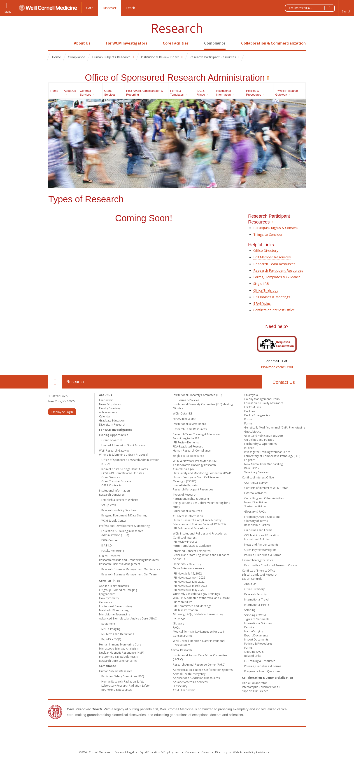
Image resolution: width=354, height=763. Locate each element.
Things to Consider (268, 234)
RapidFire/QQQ (111, 639)
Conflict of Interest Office (258, 477)
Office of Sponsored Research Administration (175, 77)
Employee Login (62, 412)
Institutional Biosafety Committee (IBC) (197, 395)
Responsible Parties (257, 525)
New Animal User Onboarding (263, 464)
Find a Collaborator (254, 683)
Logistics (249, 460)
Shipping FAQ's (253, 652)
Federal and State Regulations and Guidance (201, 555)
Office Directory (265, 250)
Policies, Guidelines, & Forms (262, 555)
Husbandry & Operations (260, 444)
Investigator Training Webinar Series (267, 452)
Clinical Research (110, 556)
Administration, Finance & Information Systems (203, 670)
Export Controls (252, 579)
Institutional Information (114, 490)
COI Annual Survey (256, 483)
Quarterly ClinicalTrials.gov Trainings (196, 594)
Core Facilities (176, 43)
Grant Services (110, 477)
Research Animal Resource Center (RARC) (199, 664)
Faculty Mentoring (112, 551)
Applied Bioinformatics (114, 586)
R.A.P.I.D (106, 545)
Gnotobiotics (252, 431)
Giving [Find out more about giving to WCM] (205, 752)
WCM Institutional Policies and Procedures (200, 533)
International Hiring (256, 605)
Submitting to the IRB (186, 438)
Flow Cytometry (109, 598)
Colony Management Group (262, 399)
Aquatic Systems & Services (190, 682)
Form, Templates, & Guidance (192, 546)
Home (53, 43)
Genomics (105, 602)
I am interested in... (311, 8)
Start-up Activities (255, 506)
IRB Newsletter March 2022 (190, 586)
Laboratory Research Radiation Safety (125, 686)
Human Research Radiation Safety (122, 681)
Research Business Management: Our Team (129, 574)
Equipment (108, 624)
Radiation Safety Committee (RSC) (122, 676)
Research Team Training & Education (196, 434)
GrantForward (110, 440)
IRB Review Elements (186, 442)
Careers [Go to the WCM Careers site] (190, 752)
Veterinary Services (256, 472)
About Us (82, 43)
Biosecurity (180, 686)
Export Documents (256, 635)
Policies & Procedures (258, 643)
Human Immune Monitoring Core (120, 644)
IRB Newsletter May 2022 (188, 590)
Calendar (105, 416)
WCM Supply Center (113, 521)
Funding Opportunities (113, 435)
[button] (346, 8)
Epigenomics (107, 594)
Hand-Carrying (253, 631)
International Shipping (258, 623)
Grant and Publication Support (263, 436)
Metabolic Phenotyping (113, 610)
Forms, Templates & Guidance (276, 277)
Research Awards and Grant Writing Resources (128, 560)
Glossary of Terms (256, 521)
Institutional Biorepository (116, 606)
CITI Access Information (188, 516)
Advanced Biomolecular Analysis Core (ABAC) (128, 618)
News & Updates (110, 404)
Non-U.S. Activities (255, 502)
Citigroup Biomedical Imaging (118, 590)
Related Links (252, 656)
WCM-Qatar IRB (183, 413)
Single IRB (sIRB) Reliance (188, 456)
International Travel (256, 599)
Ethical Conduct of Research (259, 575)
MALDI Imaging (110, 629)
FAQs (176, 627)
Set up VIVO (108, 505)
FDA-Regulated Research (188, 446)
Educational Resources (187, 511)
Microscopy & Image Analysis (117, 648)
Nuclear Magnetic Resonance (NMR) (121, 653)
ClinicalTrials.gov (265, 290)
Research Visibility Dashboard (120, 510)
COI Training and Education (261, 535)
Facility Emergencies (257, 415)
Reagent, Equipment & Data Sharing (124, 515)
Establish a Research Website (119, 500)
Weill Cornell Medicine (144, 736)
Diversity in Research (112, 424)
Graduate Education (112, 420)
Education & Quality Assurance (263, 403)
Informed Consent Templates (191, 551)
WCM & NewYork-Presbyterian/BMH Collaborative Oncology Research (196, 463)
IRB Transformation (185, 610)
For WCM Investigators (126, 43)
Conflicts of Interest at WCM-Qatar (266, 488)
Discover (109, 7)
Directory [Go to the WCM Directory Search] (221, 752)
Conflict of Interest (184, 537)
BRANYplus (262, 303)
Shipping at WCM (255, 615)
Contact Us (283, 382)
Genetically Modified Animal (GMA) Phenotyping (274, 427)
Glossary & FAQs (255, 511)
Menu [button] (8, 12)
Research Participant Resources (278, 270)
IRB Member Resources (272, 257)
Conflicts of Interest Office (274, 310)
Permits (249, 627)
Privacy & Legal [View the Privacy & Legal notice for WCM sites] (124, 752)
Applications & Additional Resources (196, 678)
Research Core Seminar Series (118, 661)
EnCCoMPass (252, 407)
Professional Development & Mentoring (124, 526)
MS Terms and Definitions (117, 634)
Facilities (249, 411)
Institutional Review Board (189, 424)
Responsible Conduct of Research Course (270, 565)
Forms (248, 419)
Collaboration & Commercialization (273, 43)
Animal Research (181, 650)
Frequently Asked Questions (262, 517)
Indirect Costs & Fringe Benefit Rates (124, 469)
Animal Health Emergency (189, 674)
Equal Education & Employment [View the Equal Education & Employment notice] (159, 752)
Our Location (55, 382)
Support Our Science (255, 691)
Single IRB (261, 283)
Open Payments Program (260, 550)
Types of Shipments (256, 619)
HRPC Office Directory (187, 564)
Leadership (106, 400)
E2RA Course (109, 540)
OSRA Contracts (111, 485)
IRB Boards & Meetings (271, 296)
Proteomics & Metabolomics (117, 657)
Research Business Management (119, 564)
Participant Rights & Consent (275, 227)
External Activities (255, 493)
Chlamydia (251, 395)
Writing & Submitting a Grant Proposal (123, 455)
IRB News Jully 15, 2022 (187, 573)
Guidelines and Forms (258, 530)
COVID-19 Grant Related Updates (122, 473)
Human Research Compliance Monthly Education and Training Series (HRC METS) (199, 522)
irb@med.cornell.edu (277, 367)
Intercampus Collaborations (260, 687)
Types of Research (184, 495)
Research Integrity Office (257, 560)
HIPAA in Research (184, 419)
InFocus (249, 448)
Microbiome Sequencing (114, 614)
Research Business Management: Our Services (130, 569)
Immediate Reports (185, 485)
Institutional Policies (257, 539)
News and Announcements (261, 544)
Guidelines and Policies (259, 440)
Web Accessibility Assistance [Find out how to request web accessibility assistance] (251, 752)
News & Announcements (188, 568)
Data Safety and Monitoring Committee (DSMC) (202, 473)
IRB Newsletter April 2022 (189, 577)
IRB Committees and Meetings (192, 606)
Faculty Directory (110, 408)
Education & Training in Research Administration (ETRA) (122, 533)
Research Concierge (112, 495)
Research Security (255, 594)
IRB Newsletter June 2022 (189, 582)
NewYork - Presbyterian (214, 736)
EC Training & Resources (259, 661)
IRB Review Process (185, 542)
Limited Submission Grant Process (123, 445)
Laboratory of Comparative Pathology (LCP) (272, 456)
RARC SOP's (251, 468)
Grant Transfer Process (116, 481)
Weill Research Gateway (114, 450)
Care (89, 7)
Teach (130, 7)
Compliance (215, 43)
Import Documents (256, 639)
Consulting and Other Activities (264, 498)
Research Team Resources (274, 263)
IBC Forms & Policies (186, 400)
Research (177, 28)
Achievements (108, 412)
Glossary (178, 623)
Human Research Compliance (192, 450)
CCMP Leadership (184, 690)
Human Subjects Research (115, 671)
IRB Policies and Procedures (191, 528)
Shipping (249, 610)
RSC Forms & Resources (116, 690)
